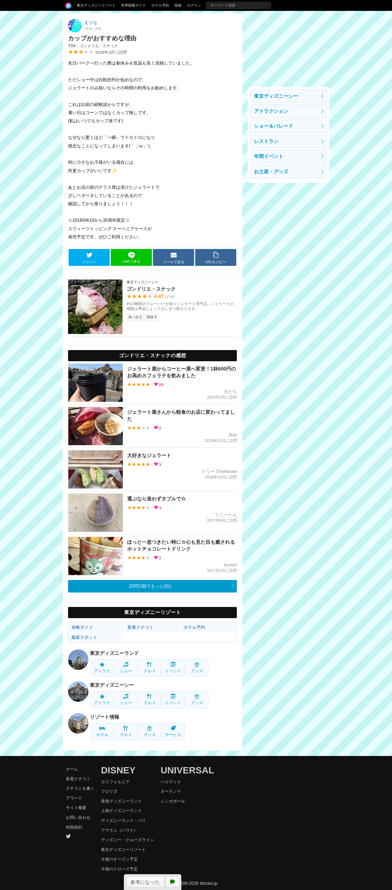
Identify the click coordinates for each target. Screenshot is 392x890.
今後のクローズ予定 (119, 869)
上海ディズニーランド (121, 810)
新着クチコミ (140, 627)
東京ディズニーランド (114, 653)
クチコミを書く (80, 788)
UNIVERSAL (187, 770)
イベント (173, 667)
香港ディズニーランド (121, 801)
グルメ (149, 667)
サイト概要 (76, 807)
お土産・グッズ (271, 171)
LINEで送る (131, 257)
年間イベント (268, 156)
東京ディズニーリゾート (96, 5)
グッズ (197, 667)
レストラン (266, 141)
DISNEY (118, 770)
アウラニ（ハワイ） (119, 830)
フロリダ (109, 791)
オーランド (171, 791)
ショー (126, 667)
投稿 (178, 5)
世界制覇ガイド (133, 5)
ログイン (194, 5)
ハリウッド (171, 781)
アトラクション (271, 111)
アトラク (102, 667)
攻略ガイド (82, 627)
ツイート (89, 258)
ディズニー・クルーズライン (127, 839)
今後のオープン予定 (119, 859)
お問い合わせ (78, 817)
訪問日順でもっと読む (151, 586)
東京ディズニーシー (112, 685)
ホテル (102, 731)
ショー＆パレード (273, 126)
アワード (74, 798)
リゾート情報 (104, 717)
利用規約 (74, 827)
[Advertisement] (288, 47)
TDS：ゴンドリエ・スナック (93, 46)
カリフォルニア (115, 781)
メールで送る (173, 258)
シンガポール (173, 801)
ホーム (72, 769)
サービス (173, 731)
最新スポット (84, 637)
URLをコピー (215, 258)
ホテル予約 (160, 5)
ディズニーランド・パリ (123, 820)
